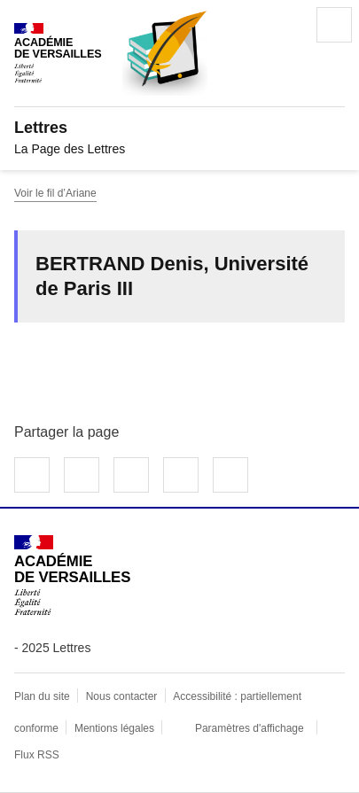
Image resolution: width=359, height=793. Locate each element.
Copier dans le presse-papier (230, 475)
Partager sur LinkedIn (131, 475)
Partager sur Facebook (32, 475)
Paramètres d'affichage (249, 728)
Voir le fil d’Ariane (55, 193)
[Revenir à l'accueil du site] (72, 575)
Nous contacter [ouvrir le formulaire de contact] (122, 696)
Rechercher (284, 25)
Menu (334, 25)
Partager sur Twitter (81, 475)
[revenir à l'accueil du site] (179, 127)
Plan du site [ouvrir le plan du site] (42, 696)
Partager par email (181, 475)
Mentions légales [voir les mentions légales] (114, 728)
